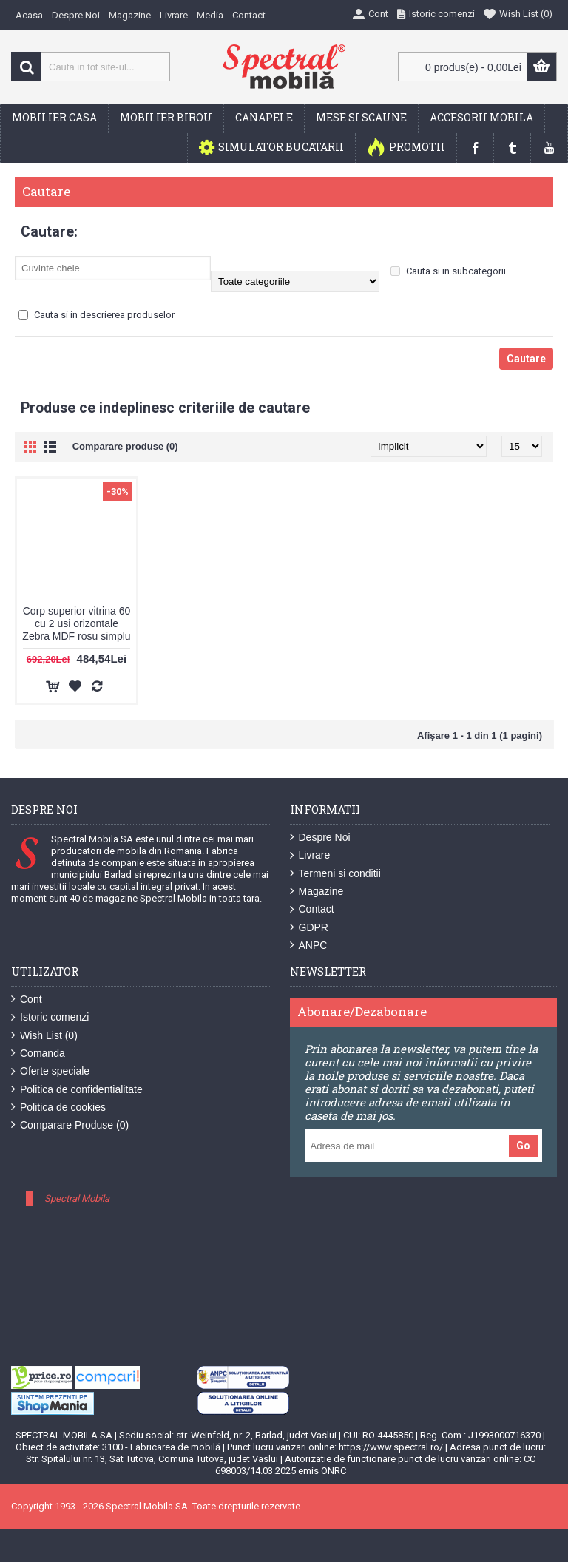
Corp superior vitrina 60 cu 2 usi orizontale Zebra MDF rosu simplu (76, 623)
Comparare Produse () (70, 1125)
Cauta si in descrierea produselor (96, 314)
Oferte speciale (50, 1071)
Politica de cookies (58, 1107)
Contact (312, 909)
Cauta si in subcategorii (448, 271)
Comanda (38, 1053)
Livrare (310, 855)
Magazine (317, 891)
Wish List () (44, 1036)
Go (523, 1146)
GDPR (309, 928)
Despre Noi (320, 837)
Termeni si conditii (335, 874)
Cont (26, 999)
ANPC (309, 945)
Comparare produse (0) (125, 446)
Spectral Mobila (76, 1198)
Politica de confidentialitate (77, 1089)
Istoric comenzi (50, 1017)
